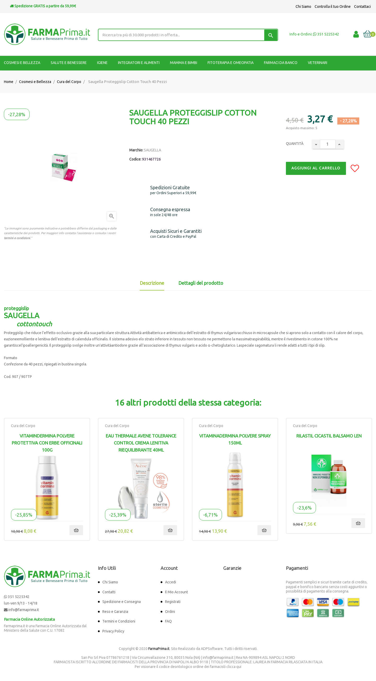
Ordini (170, 611)
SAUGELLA (152, 150)
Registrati (172, 602)
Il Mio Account (176, 592)
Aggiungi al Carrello (315, 168)
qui (238, 667)
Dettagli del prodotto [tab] (200, 283)
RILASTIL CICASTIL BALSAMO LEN (329, 435)
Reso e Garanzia (115, 611)
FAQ (168, 621)
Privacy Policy (113, 631)
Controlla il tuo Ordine (333, 6)
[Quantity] (328, 144)
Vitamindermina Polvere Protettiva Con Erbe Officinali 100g (47, 442)
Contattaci (362, 6)
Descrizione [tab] (152, 283)
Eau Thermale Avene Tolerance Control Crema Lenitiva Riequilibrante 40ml (141, 442)
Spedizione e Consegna (121, 602)
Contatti (108, 592)
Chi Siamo (303, 6)
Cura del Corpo (23, 426)
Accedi (170, 582)
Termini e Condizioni (118, 621)
